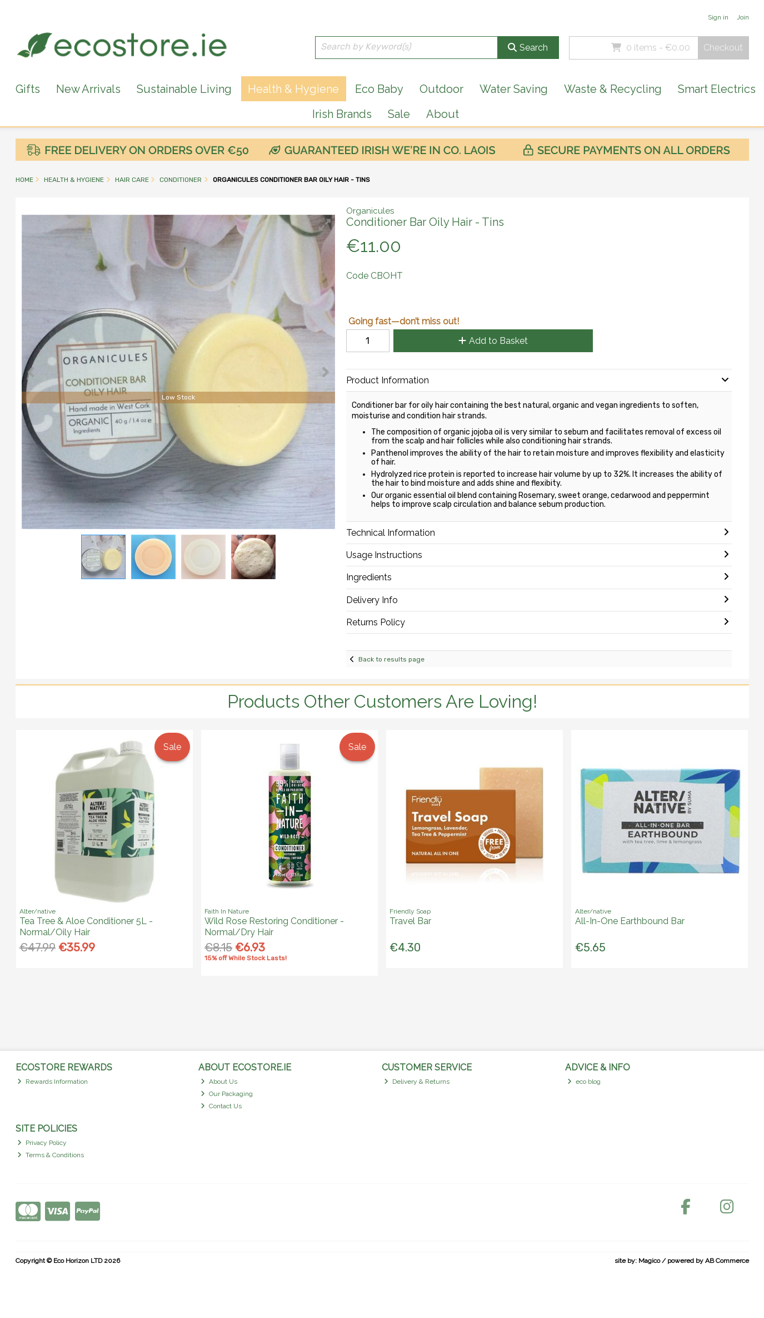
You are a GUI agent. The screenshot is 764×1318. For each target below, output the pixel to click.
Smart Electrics (717, 89)
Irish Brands (342, 114)
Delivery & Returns (417, 1081)
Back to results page (391, 659)
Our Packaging (227, 1094)
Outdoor (441, 89)
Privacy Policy (42, 1143)
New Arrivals (88, 89)
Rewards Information (52, 1081)
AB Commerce (727, 1261)
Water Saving (514, 89)
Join (743, 17)
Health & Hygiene (293, 89)
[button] (325, 225)
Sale (399, 114)
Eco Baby (379, 89)
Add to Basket (493, 340)
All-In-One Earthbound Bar (630, 921)
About (442, 114)
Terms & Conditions (50, 1155)
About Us (219, 1081)
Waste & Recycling (613, 89)
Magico (649, 1261)
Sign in (718, 17)
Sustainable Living (184, 89)
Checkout (723, 47)
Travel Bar (410, 921)
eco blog (584, 1081)
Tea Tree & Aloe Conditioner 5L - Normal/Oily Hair (86, 926)
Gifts (28, 89)
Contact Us (221, 1106)
